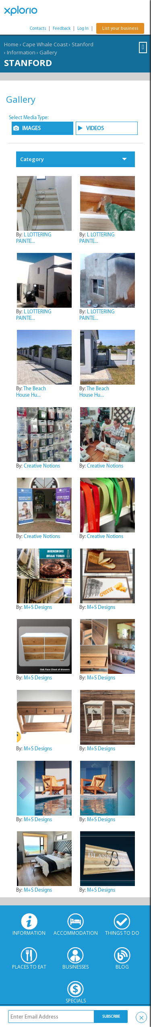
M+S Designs (38, 607)
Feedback (61, 28)
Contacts (38, 28)
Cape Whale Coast (45, 44)
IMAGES (31, 128)
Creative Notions (42, 466)
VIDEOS (95, 128)
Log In (83, 28)
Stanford (82, 44)
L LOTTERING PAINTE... (33, 238)
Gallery (48, 52)
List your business (120, 28)
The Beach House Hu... (31, 391)
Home (11, 44)
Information (21, 52)
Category (32, 159)
